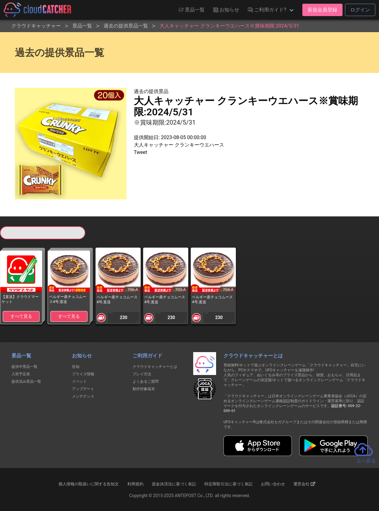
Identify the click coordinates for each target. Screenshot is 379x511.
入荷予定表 (20, 374)
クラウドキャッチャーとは (155, 366)
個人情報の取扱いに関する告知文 (88, 484)
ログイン (360, 10)
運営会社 (304, 484)
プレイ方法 (142, 374)
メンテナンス (83, 396)
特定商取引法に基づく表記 (228, 484)
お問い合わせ (273, 484)
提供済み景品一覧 (26, 381)
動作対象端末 (144, 389)
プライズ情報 (83, 374)
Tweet (140, 152)
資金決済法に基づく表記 (174, 484)
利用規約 (135, 484)
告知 (75, 366)
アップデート (83, 389)
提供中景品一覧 (24, 366)
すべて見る (21, 316)
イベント (79, 381)
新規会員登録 (322, 10)
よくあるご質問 (146, 381)
